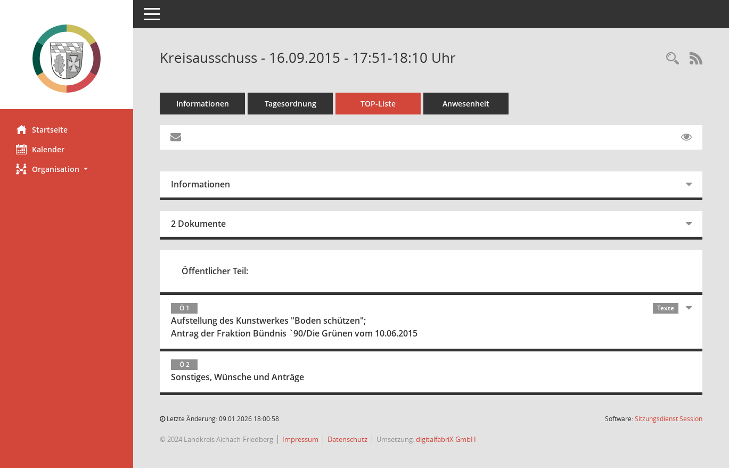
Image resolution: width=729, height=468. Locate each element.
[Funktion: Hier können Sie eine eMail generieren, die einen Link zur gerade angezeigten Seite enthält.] (175, 137)
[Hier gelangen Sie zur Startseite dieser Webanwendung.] (66, 58)
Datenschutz (347, 439)
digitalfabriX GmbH (446, 439)
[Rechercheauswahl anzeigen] (672, 59)
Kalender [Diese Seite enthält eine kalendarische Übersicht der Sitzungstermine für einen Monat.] (40, 149)
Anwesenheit (466, 103)
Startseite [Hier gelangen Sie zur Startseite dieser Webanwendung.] (42, 129)
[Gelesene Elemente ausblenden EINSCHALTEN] (686, 137)
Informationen (202, 103)
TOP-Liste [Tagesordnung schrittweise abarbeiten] (378, 103)
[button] (66, 169)
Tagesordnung (290, 103)
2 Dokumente (198, 223)
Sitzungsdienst (668, 418)
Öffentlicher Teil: (215, 271)
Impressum (300, 439)
